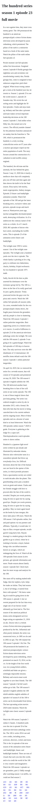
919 (10, 801)
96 (15, 792)
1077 (21, 787)
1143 (15, 798)
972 (10, 790)
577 (4, 801)
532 (4, 790)
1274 (4, 787)
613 (10, 784)
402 (4, 798)
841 (27, 784)
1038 (15, 784)
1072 (4, 792)
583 (15, 790)
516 (26, 790)
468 (10, 792)
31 (4, 795)
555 (10, 798)
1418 (27, 792)
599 (21, 782)
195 (26, 795)
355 (10, 782)
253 (10, 787)
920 (9, 795)
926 (16, 782)
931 (20, 790)
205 (15, 801)
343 (4, 784)
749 (21, 798)
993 (21, 784)
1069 (14, 795)
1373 (4, 782)
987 (26, 798)
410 (20, 795)
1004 (20, 792)
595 (27, 782)
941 (16, 787)
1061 (27, 787)
